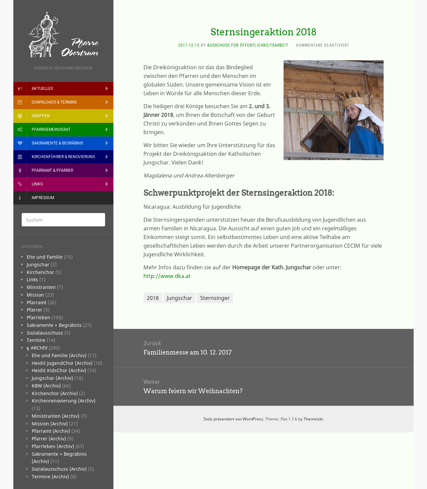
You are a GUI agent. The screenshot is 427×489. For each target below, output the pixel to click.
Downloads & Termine (54, 102)
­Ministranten (41, 287)
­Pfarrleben (38, 317)
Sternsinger (215, 298)
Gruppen (41, 116)
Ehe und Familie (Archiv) (59, 355)
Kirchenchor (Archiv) (55, 393)
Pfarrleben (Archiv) (53, 446)
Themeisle (313, 419)
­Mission (35, 295)
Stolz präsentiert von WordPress (233, 419)
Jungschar (179, 298)
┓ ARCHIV (37, 348)
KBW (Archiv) (46, 385)
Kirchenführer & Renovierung (63, 156)
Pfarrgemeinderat (51, 129)
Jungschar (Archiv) (52, 378)
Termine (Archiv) (50, 476)
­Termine (36, 340)
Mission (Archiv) (50, 423)
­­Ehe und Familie (45, 257)
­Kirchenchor (40, 272)
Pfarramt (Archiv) (51, 431)
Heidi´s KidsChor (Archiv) (59, 370)
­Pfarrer (34, 310)
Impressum (43, 197)
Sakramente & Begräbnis (57, 143)
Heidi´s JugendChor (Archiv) (62, 363)
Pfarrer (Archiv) (49, 438)
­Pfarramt (36, 302)
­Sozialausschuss (45, 333)
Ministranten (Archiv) (55, 416)
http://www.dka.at (166, 276)
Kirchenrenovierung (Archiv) (63, 400)
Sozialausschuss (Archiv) (59, 469)
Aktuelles (42, 88)
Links (37, 184)
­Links (32, 279)
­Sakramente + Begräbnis (54, 325)
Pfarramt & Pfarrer (52, 170)
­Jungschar (38, 264)
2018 (153, 298)
